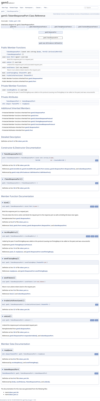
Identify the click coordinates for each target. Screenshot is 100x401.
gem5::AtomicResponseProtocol (41, 118)
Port (13, 57)
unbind (9, 62)
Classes (39, 7)
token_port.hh (14, 21)
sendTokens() (20, 382)
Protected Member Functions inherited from (23, 113)
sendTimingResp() (32, 362)
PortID (45, 52)
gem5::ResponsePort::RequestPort (38, 225)
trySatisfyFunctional (15, 75)
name (39, 52)
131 (14, 267)
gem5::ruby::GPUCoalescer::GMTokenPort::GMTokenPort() (31, 172)
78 (14, 290)
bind (8, 57)
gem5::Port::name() (43, 169)
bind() (14, 382)
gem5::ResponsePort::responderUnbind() (23, 336)
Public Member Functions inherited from (21, 78)
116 (14, 248)
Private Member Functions (73, 14)
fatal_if (12, 294)
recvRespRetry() (17, 362)
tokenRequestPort (28, 101)
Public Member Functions (59, 14)
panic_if (12, 252)
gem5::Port (32, 81)
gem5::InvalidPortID (29, 169)
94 (14, 378)
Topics (21, 7)
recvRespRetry (12, 90)
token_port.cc (23, 222)
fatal (11, 225)
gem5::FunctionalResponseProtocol (43, 124)
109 (14, 332)
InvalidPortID (56, 52)
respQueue (26, 104)
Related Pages (14, 7)
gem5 (2, 11)
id (49, 52)
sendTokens (11, 67)
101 (14, 165)
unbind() (47, 382)
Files (46, 7)
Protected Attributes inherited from (20, 127)
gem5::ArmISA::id (15, 169)
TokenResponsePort (12, 11)
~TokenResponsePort (14, 54)
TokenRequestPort (12, 101)
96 (14, 359)
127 (14, 309)
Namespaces (29, 7)
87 (14, 222)
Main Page (5, 7)
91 (13, 141)
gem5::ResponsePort (35, 78)
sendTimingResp (12, 73)
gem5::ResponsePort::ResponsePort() (62, 169)
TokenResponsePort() (33, 382)
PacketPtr (23, 73)
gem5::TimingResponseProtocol (41, 121)
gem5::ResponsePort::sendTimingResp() (40, 252)
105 (14, 188)
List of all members (95, 14)
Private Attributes (85, 14)
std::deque (6, 104)
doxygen (30, 400)
